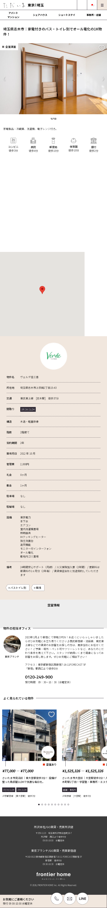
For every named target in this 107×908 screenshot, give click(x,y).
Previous (4, 78)
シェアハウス (40, 15)
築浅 (38, 587)
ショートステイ (66, 15)
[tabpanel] (29, 752)
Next (103, 78)
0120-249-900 (39, 676)
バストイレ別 (18, 587)
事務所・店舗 (94, 15)
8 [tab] (62, 804)
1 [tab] (39, 804)
